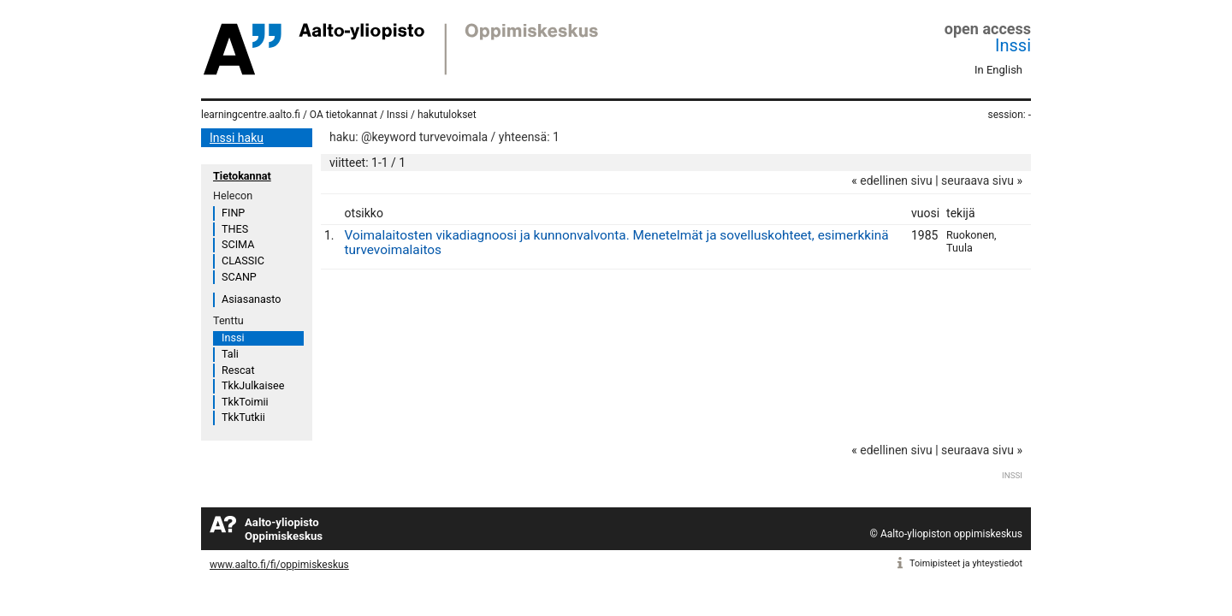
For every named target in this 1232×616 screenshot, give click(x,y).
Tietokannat (242, 175)
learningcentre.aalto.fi (250, 115)
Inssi (1013, 45)
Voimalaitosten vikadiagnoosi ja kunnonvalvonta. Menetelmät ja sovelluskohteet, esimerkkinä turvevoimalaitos (617, 243)
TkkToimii (245, 401)
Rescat (238, 370)
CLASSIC (243, 260)
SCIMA (238, 244)
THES (235, 228)
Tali (230, 353)
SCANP (239, 276)
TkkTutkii (243, 417)
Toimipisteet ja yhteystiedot (965, 563)
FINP (233, 212)
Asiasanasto (251, 299)
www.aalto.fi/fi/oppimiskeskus (279, 565)
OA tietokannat (343, 115)
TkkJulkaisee (253, 385)
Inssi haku (237, 138)
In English (998, 69)
